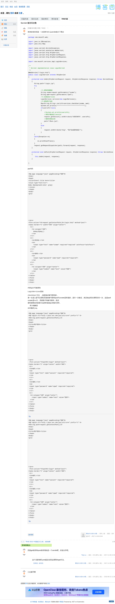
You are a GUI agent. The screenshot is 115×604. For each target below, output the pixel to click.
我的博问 (44, 19)
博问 (5, 24)
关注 (6, 6)
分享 (113, 541)
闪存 (5, 20)
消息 (28, 6)
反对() (41, 563)
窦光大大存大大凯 (91, 533)
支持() (35, 563)
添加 (14, 35)
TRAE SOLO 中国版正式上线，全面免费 (38, 541)
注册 (20, 13)
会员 (11, 1)
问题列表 (24, 19)
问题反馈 (6, 45)
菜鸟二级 (102, 533)
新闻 (6, 1)
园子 (2, 6)
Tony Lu (83, 555)
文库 (5, 39)
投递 (14, 32)
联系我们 (41, 602)
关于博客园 (33, 602)
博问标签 (54, 19)
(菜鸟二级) (98, 555)
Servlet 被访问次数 (29, 23)
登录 (12, 13)
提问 (14, 24)
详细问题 (64, 19)
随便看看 (22, 6)
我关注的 (34, 19)
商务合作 (47, 602)
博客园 (61, 602)
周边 (15, 1)
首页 (2, 1)
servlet (30, 535)
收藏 (5, 35)
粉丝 (11, 6)
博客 (5, 28)
